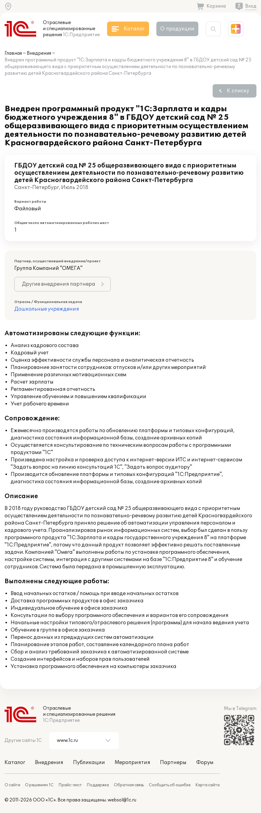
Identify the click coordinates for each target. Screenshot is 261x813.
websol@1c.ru (122, 800)
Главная (13, 53)
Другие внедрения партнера (58, 284)
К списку (238, 91)
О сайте (12, 785)
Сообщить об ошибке (169, 785)
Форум (204, 763)
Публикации (89, 763)
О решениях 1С (39, 785)
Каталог (15, 763)
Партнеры (173, 763)
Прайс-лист (70, 785)
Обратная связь (129, 785)
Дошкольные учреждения (46, 309)
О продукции (177, 29)
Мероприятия (132, 763)
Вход (250, 6)
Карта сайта (207, 785)
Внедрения (39, 53)
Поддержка (98, 785)
